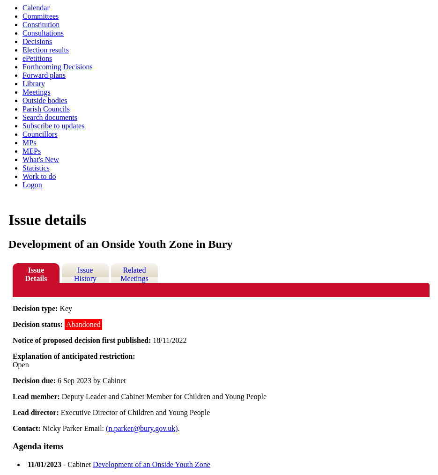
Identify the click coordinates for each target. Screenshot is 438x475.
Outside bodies (44, 100)
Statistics (36, 168)
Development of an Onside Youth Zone (151, 464)
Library (33, 84)
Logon (32, 185)
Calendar (36, 8)
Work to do (39, 176)
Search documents (49, 117)
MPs (29, 143)
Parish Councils (46, 109)
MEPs (31, 151)
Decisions (37, 41)
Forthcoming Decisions (57, 67)
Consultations (43, 33)
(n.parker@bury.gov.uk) (142, 428)
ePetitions (37, 58)
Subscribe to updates (53, 126)
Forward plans (44, 75)
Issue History (85, 274)
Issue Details (36, 274)
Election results (45, 50)
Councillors (40, 134)
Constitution (40, 25)
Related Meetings (134, 274)
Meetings (36, 92)
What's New (40, 159)
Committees (40, 16)
